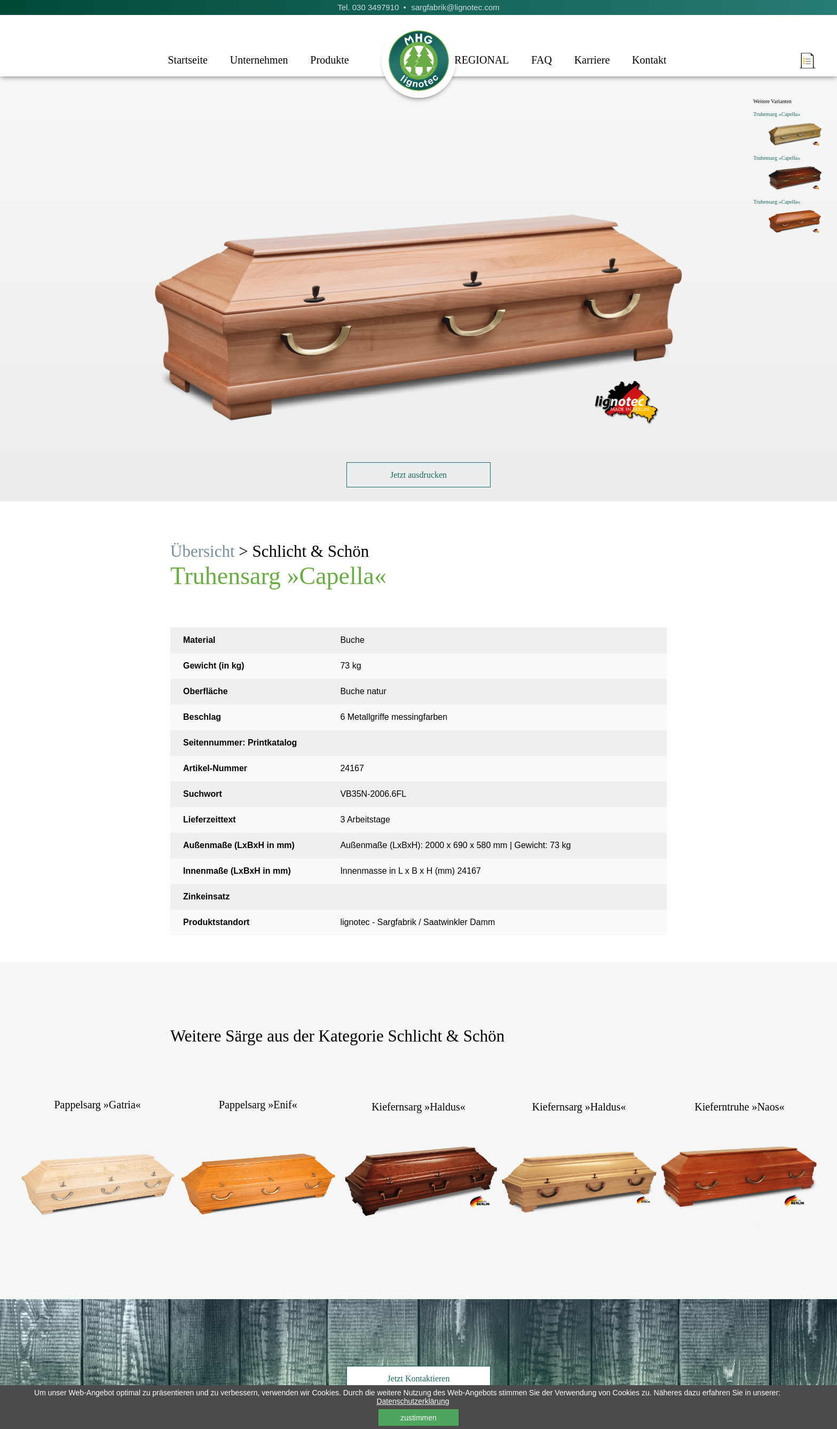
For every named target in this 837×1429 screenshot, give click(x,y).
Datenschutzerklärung (412, 1401)
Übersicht (202, 551)
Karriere (592, 60)
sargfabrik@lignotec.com (455, 7)
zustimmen (418, 1418)
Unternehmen (259, 60)
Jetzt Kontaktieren (419, 1378)
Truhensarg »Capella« (776, 114)
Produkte (329, 60)
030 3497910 (375, 7)
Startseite (187, 60)
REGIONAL (481, 60)
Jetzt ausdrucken (418, 474)
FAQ (541, 60)
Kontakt (649, 60)
